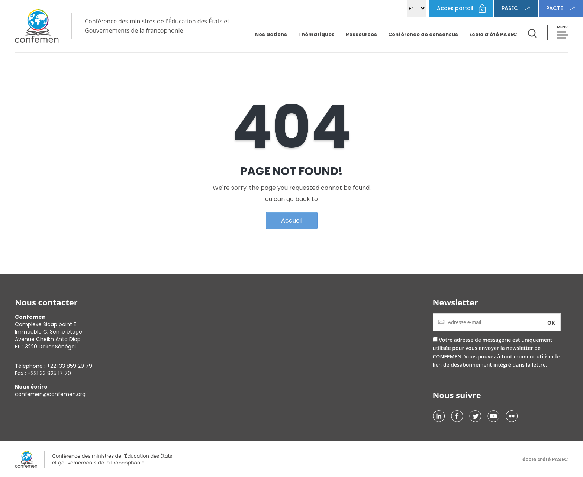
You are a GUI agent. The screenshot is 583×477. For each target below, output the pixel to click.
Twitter (475, 416)
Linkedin (439, 416)
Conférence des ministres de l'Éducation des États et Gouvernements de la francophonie (157, 26)
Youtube (493, 416)
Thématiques (316, 34)
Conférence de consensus (423, 34)
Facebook (457, 416)
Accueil (291, 220)
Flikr (512, 416)
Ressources (361, 34)
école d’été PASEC (545, 459)
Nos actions (271, 34)
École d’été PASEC (493, 34)
